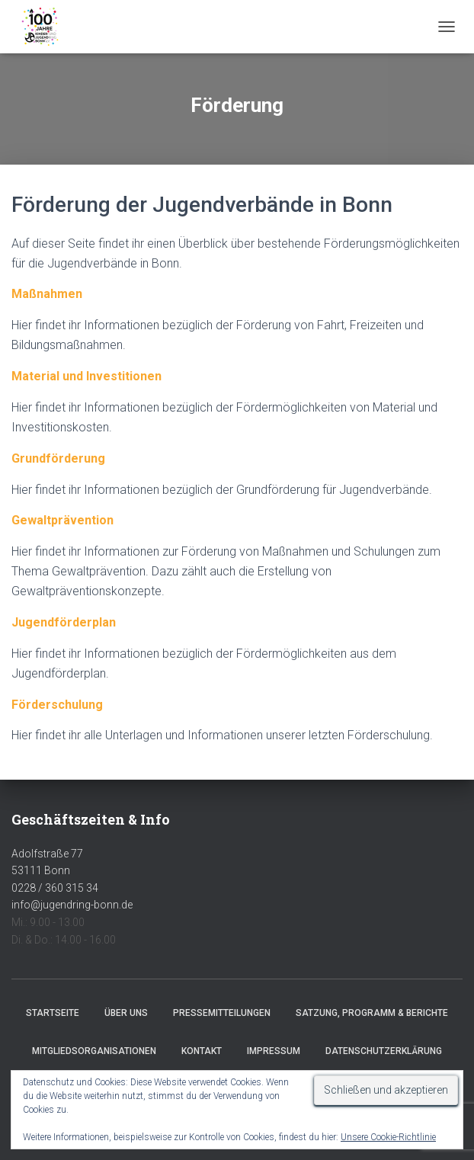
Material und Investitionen (86, 376)
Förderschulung (57, 704)
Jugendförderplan (63, 622)
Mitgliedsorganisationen (94, 1051)
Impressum (273, 1051)
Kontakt (201, 1051)
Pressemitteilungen (222, 1013)
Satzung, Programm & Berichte (372, 1013)
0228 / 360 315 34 (54, 888)
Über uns (126, 1013)
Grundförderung (58, 458)
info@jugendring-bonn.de (72, 905)
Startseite (52, 1013)
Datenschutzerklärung (383, 1051)
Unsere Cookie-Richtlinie (388, 1137)
